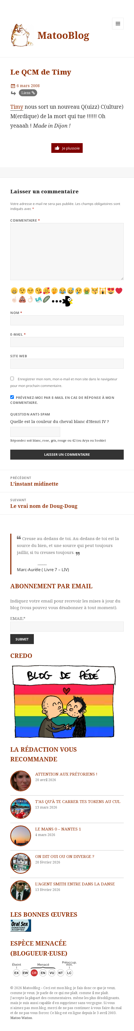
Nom (16, 312)
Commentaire (25, 220)
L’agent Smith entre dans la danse (75, 883)
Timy (16, 106)
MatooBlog (63, 35)
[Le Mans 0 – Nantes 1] (20, 835)
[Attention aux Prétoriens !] (20, 781)
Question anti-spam (30, 414)
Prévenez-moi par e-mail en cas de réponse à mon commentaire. (62, 400)
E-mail (18, 334)
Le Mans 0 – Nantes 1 (58, 829)
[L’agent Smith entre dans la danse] (20, 890)
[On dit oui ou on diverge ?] (20, 863)
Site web (18, 356)
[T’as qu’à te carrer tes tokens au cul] (20, 808)
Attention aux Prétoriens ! (66, 774)
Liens (26, 92)
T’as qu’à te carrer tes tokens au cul (77, 801)
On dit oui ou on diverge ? (64, 856)
